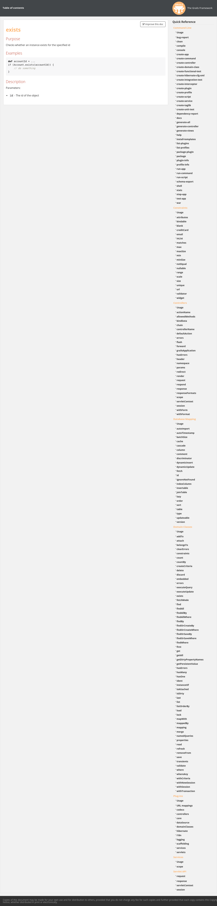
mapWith (182, 718)
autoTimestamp (186, 432)
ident (180, 680)
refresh (181, 748)
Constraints (180, 207)
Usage (180, 32)
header (181, 359)
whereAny (182, 774)
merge (180, 731)
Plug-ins (178, 796)
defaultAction (184, 333)
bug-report (183, 37)
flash (179, 342)
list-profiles (183, 147)
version (181, 521)
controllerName (186, 329)
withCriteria (183, 778)
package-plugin (185, 151)
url (178, 289)
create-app (183, 54)
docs (179, 117)
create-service (185, 101)
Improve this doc (152, 24)
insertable (182, 488)
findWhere (182, 642)
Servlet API (179, 871)
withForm (182, 410)
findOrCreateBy (185, 625)
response (182, 388)
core (179, 818)
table (179, 509)
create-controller (186, 62)
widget (180, 297)
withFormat (183, 414)
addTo (180, 536)
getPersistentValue (187, 663)
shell (179, 185)
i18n (179, 835)
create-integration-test (189, 79)
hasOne (181, 676)
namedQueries (185, 735)
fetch (179, 471)
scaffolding (183, 843)
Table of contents (13, 7)
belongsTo (182, 545)
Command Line (182, 27)
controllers (183, 814)
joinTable (182, 492)
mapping (182, 727)
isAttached (183, 689)
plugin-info (183, 160)
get (178, 651)
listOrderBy (183, 706)
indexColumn (184, 483)
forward (181, 346)
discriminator (184, 458)
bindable (181, 221)
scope (180, 397)
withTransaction (186, 791)
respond (181, 384)
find (179, 604)
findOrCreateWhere (188, 629)
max (179, 247)
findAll (180, 608)
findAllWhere (184, 617)
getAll (180, 655)
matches (181, 242)
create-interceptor (187, 84)
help (179, 134)
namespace (183, 363)
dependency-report (187, 113)
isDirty (180, 693)
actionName (183, 312)
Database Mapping (184, 419)
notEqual (182, 264)
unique (181, 285)
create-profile (184, 92)
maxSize (181, 251)
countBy (181, 562)
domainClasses (185, 826)
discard (181, 574)
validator (182, 293)
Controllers (180, 302)
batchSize (182, 437)
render (180, 376)
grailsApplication (186, 350)
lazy (179, 496)
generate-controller (188, 126)
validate (181, 765)
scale (179, 276)
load (179, 710)
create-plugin (184, 88)
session (181, 405)
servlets (181, 852)
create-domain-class (188, 67)
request (181, 380)
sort (179, 504)
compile (181, 45)
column (181, 449)
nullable (181, 268)
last (179, 697)
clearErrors (183, 549)
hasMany (182, 672)
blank (180, 225)
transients (182, 761)
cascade (181, 445)
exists (180, 595)
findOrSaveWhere (187, 638)
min (179, 255)
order (180, 500)
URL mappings (185, 805)
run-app (181, 168)
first (179, 646)
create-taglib (184, 105)
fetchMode (183, 600)
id (178, 475)
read (179, 744)
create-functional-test (189, 71)
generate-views (185, 130)
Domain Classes (182, 526)
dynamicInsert (185, 462)
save (179, 757)
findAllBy (182, 612)
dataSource (183, 822)
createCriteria (184, 566)
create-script (184, 96)
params (181, 367)
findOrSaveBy (184, 634)
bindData (182, 320)
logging (181, 839)
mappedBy (183, 723)
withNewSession (186, 782)
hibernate (182, 830)
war (179, 202)
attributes (182, 217)
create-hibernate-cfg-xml (191, 75)
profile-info (183, 164)
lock (179, 714)
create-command (186, 58)
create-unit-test (185, 109)
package (181, 156)
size (179, 280)
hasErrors (182, 354)
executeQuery (184, 587)
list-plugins (183, 143)
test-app (181, 198)
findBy (180, 621)
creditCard (183, 230)
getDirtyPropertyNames (190, 659)
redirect (181, 371)
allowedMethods (186, 316)
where (180, 769)
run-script (182, 177)
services (181, 847)
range (180, 272)
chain (180, 325)
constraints (183, 553)
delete (180, 570)
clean (180, 41)
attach (180, 540)
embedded (183, 578)
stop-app (181, 194)
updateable (183, 517)
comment (182, 454)
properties (182, 740)
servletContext (185, 401)
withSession (183, 786)
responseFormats (186, 393)
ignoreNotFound (186, 479)
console (181, 50)
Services (178, 857)
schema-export (185, 181)
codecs (180, 809)
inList (180, 238)
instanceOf (183, 684)
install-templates (186, 139)
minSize (181, 259)
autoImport (183, 428)
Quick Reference (184, 22)
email (180, 234)
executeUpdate (185, 591)
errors (180, 337)
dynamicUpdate (186, 466)
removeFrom (184, 752)
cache (180, 441)
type (179, 513)
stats (179, 190)
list (178, 701)
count (180, 557)
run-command (185, 173)
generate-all (183, 122)
